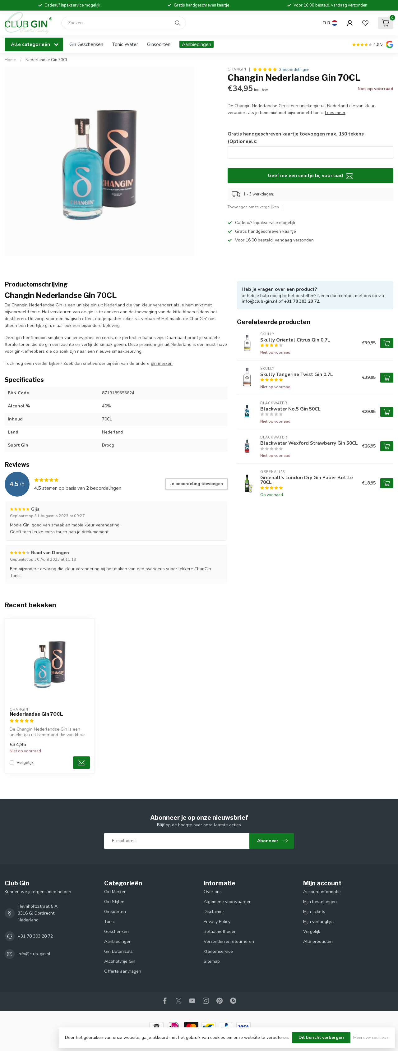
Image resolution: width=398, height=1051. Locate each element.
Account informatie (322, 892)
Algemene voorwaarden (228, 902)
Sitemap (212, 961)
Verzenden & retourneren (229, 941)
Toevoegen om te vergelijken (253, 206)
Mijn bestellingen (320, 902)
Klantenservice (218, 951)
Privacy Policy (217, 922)
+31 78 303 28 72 (301, 301)
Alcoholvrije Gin (119, 961)
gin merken (162, 363)
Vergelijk (25, 762)
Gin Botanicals (118, 951)
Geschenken (116, 931)
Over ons (213, 892)
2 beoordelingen (294, 69)
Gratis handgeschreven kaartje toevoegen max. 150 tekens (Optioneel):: (296, 138)
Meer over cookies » (371, 1037)
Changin (237, 69)
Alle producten (318, 941)
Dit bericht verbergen (321, 1037)
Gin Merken (115, 892)
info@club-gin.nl (259, 301)
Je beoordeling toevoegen (196, 484)
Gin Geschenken (86, 44)
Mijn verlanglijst (318, 922)
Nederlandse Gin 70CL (46, 60)
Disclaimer (214, 912)
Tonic (109, 922)
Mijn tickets (314, 912)
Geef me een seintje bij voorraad (310, 175)
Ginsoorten (158, 44)
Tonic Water (125, 44)
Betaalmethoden (220, 931)
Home (10, 60)
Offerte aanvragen (122, 971)
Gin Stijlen (114, 902)
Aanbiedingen (196, 44)
